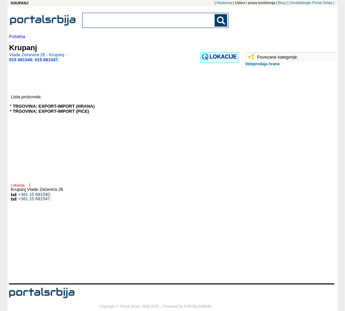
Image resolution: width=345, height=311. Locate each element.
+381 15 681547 (34, 198)
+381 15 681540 (34, 194)
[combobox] (149, 20)
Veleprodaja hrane (262, 64)
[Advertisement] (279, 177)
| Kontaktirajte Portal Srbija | (311, 3)
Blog (281, 3)
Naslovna (224, 3)
